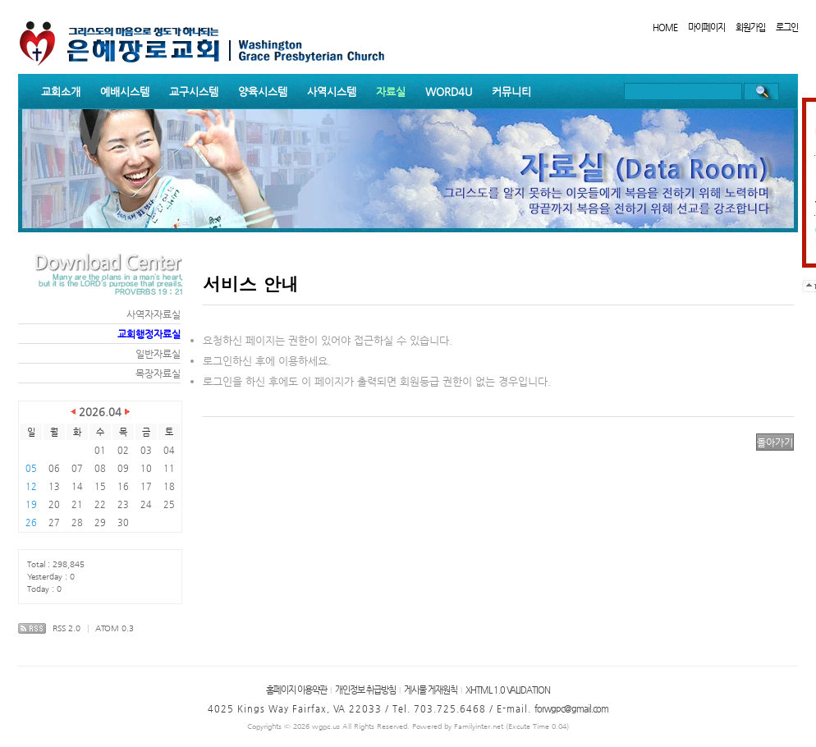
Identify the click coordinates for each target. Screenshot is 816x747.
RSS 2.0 (66, 628)
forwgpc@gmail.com (571, 708)
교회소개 (60, 91)
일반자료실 (158, 354)
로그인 (787, 27)
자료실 (391, 91)
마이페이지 (706, 27)
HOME (665, 27)
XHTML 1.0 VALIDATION (507, 690)
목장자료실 (158, 373)
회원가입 (750, 27)
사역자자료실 (153, 314)
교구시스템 (193, 91)
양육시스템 (262, 91)
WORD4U (448, 91)
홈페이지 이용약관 (296, 690)
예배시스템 (124, 91)
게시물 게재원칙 (430, 690)
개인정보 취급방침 (365, 690)
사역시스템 (331, 91)
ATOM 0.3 (114, 628)
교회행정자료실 (149, 334)
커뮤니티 (511, 91)
